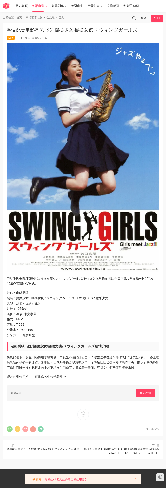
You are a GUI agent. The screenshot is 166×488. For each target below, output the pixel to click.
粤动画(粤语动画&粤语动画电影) (65, 479)
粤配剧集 (57, 6)
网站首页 (22, 6)
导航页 (113, 6)
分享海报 (152, 429)
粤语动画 (131, 6)
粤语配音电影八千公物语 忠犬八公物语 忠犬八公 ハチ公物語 (43, 449)
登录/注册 (146, 392)
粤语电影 (77, 6)
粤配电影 (38, 6)
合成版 (26, 38)
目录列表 (93, 6)
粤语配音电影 (39, 38)
